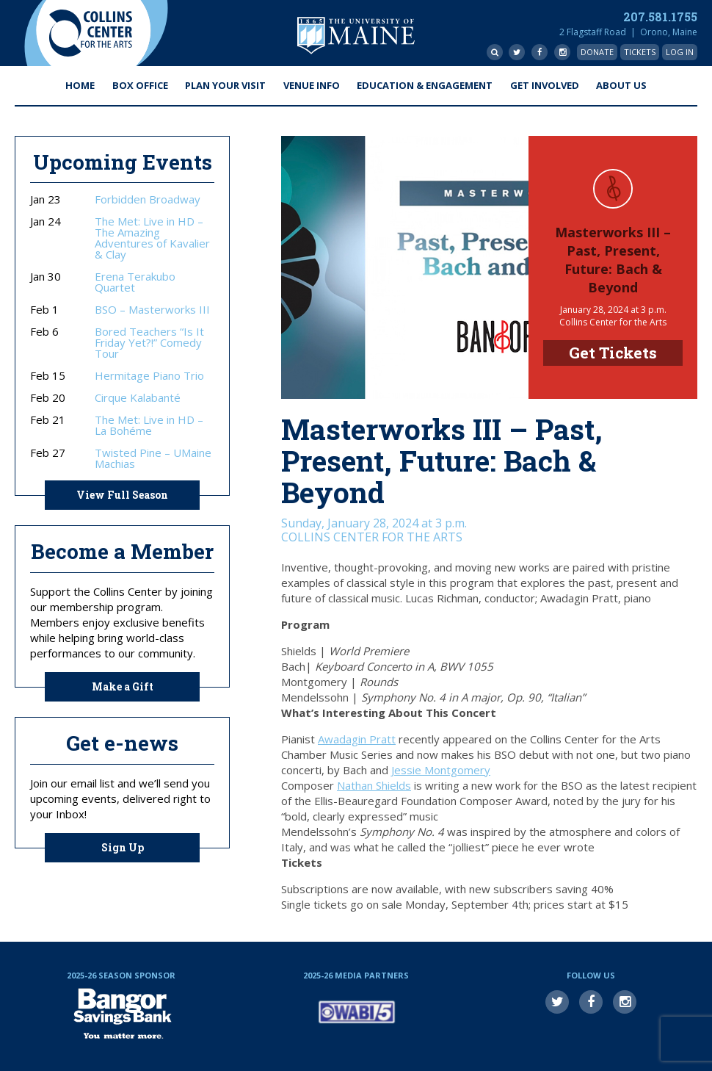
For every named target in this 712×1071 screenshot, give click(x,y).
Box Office (140, 85)
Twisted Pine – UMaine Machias (153, 458)
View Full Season (122, 495)
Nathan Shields (374, 785)
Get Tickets (613, 352)
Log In (680, 51)
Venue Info (311, 85)
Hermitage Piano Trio (149, 375)
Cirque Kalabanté (138, 397)
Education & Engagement (425, 85)
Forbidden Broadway (147, 199)
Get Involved (544, 85)
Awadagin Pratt (357, 739)
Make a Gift (122, 686)
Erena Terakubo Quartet (135, 282)
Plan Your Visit (225, 85)
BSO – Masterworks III (152, 309)
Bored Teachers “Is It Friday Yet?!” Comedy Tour (149, 342)
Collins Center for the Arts (90, 33)
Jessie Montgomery (440, 769)
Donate (597, 51)
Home (80, 85)
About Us (621, 85)
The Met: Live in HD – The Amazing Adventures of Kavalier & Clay (152, 238)
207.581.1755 (660, 16)
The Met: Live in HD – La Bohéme (149, 425)
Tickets (639, 51)
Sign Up (122, 847)
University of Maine (356, 35)
